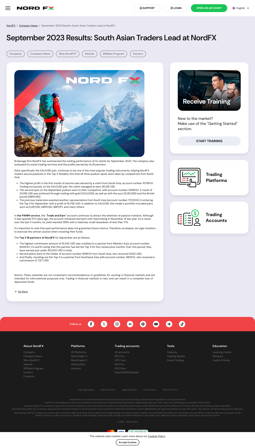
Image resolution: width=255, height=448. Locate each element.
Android (76, 368)
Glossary (218, 356)
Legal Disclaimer (129, 390)
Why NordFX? (67, 53)
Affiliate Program (113, 53)
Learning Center (222, 352)
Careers (138, 53)
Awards (89, 53)
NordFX (11, 25)
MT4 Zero (120, 368)
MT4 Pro (119, 364)
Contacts (28, 376)
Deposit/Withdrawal (127, 372)
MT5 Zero (120, 360)
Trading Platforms (216, 177)
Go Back (21, 291)
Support (147, 8)
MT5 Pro (119, 356)
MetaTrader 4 (79, 356)
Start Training (209, 141)
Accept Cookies (127, 442)
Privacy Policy (150, 390)
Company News (28, 25)
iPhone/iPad (78, 364)
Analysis (172, 352)
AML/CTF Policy (170, 390)
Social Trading (175, 360)
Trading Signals (176, 356)
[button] (8, 8)
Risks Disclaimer (108, 390)
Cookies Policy (156, 436)
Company (15, 53)
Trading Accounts (216, 217)
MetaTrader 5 (79, 360)
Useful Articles (221, 360)
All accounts (122, 352)
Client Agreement (86, 390)
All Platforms (78, 352)
